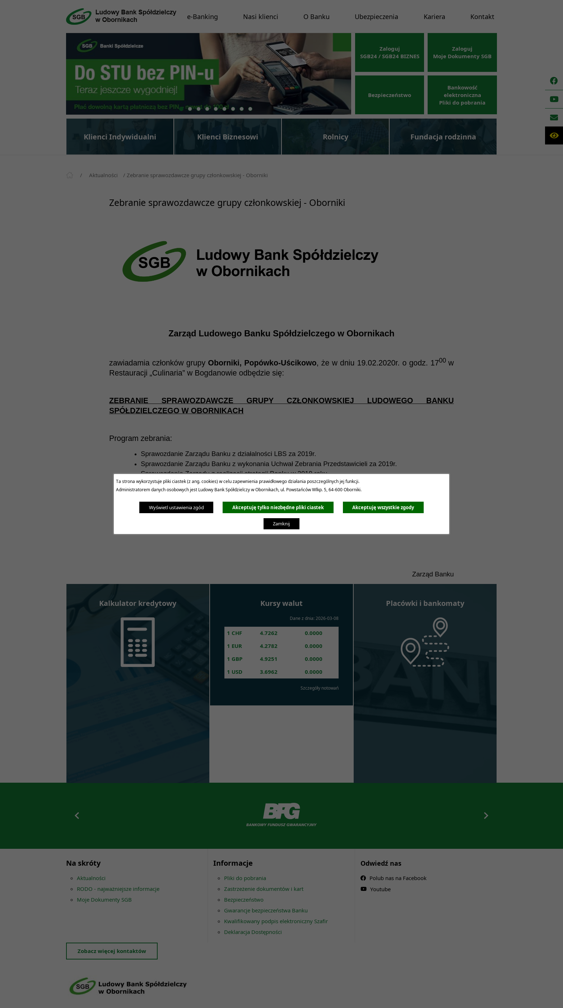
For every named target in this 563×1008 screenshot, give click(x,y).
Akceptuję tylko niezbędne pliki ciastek (278, 507)
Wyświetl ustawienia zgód (176, 507)
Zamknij (281, 523)
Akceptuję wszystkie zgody (383, 507)
